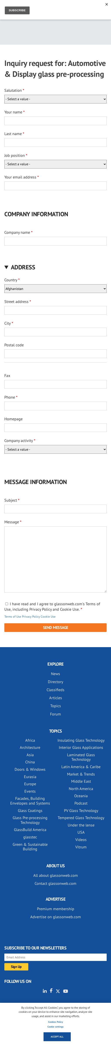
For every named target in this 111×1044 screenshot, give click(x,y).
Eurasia (30, 776)
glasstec (30, 837)
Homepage (13, 418)
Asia (30, 754)
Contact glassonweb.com (55, 883)
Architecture (30, 747)
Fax (7, 375)
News (55, 673)
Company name (17, 232)
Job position (14, 155)
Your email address (20, 177)
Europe (30, 783)
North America (81, 788)
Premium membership (55, 908)
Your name (13, 112)
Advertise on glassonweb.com (55, 916)
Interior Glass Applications (81, 747)
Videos (81, 839)
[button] (55, 267)
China (30, 761)
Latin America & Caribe (81, 766)
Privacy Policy (31, 617)
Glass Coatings (30, 810)
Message (11, 521)
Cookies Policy (55, 1021)
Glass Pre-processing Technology (30, 820)
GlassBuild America (30, 829)
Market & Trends (81, 774)
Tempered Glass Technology (81, 817)
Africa (30, 740)
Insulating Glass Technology (80, 740)
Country (10, 279)
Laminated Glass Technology (81, 757)
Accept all (57, 1036)
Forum (55, 714)
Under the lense (81, 825)
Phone (9, 397)
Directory (55, 681)
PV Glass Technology (81, 810)
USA (81, 832)
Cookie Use (48, 617)
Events (30, 791)
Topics (55, 705)
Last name (13, 133)
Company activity (18, 440)
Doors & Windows (30, 769)
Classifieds (55, 689)
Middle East (81, 781)
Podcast (80, 803)
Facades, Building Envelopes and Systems (30, 801)
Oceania (81, 795)
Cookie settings (55, 1026)
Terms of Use (12, 617)
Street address (16, 301)
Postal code (14, 344)
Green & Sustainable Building (30, 847)
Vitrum (81, 846)
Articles (55, 697)
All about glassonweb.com (55, 875)
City (7, 323)
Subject (10, 500)
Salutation (13, 90)
